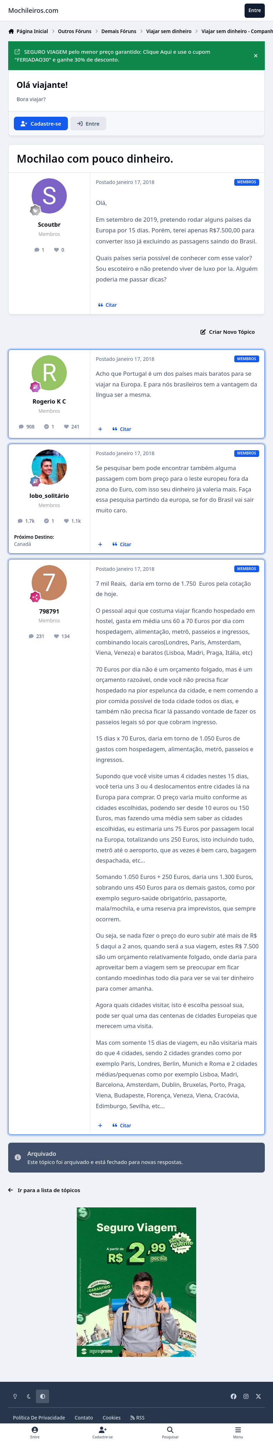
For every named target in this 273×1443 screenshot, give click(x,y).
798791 (49, 611)
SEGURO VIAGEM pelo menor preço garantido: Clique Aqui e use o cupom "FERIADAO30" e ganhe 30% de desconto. (112, 55)
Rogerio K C (49, 401)
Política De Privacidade (39, 1418)
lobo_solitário (49, 495)
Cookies (112, 1418)
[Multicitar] (100, 429)
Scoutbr (49, 224)
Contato (84, 1418)
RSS (137, 1418)
